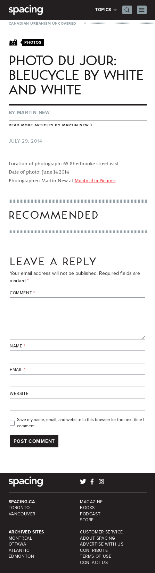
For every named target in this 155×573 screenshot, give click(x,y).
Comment (22, 293)
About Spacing (97, 538)
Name (17, 346)
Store (87, 520)
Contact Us (94, 562)
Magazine (91, 502)
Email (17, 370)
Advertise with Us (101, 544)
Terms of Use (95, 556)
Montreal (20, 538)
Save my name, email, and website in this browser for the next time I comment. (80, 423)
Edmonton (21, 556)
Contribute (94, 550)
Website (19, 394)
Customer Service (101, 532)
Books (87, 508)
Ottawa (17, 544)
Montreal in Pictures (95, 181)
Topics (106, 10)
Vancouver (22, 514)
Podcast (90, 514)
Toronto (19, 508)
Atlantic (19, 550)
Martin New (33, 112)
